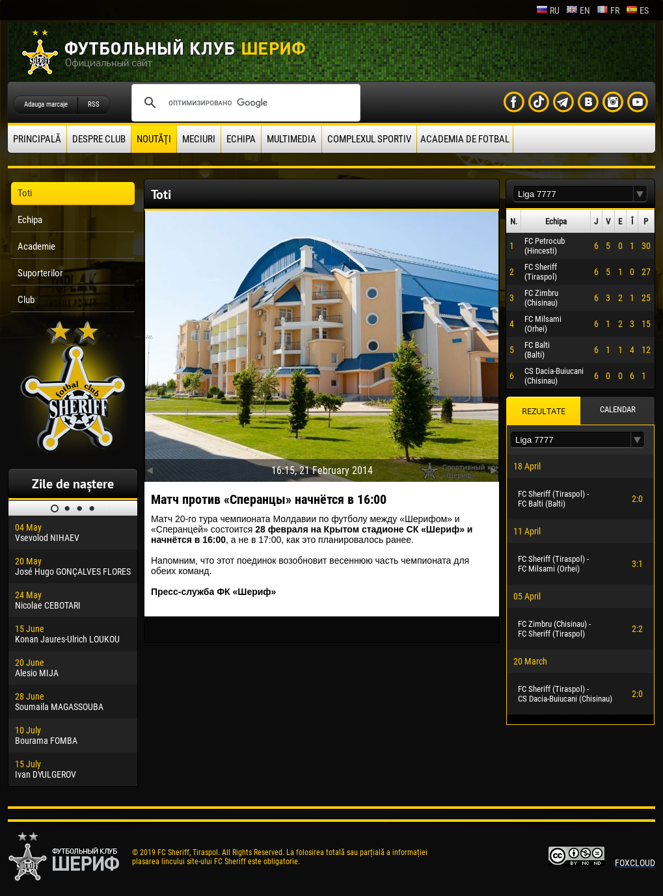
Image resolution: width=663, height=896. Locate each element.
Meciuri (198, 139)
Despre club (99, 139)
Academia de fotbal (464, 139)
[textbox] (573, 194)
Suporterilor (40, 273)
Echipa (241, 139)
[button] (640, 194)
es (637, 10)
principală (37, 139)
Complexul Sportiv (369, 139)
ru (548, 10)
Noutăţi (154, 139)
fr (608, 10)
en (578, 10)
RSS (94, 104)
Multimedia (291, 139)
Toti (25, 193)
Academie (36, 246)
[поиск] (244, 103)
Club (26, 300)
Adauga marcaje (46, 104)
